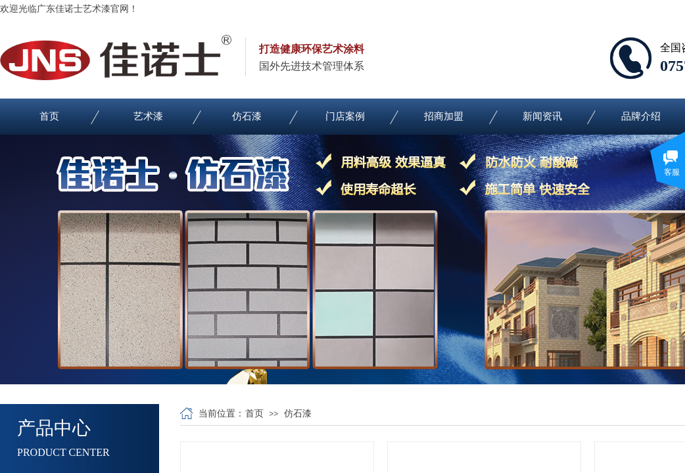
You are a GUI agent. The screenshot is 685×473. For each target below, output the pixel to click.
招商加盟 (443, 116)
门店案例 (345, 116)
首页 (49, 116)
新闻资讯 (542, 116)
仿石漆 (247, 116)
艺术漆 (148, 116)
